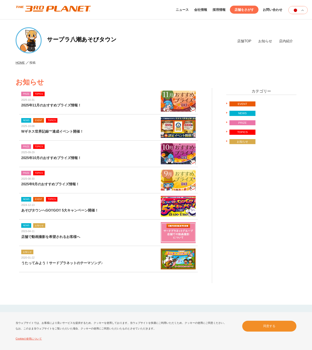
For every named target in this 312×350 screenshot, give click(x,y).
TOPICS (242, 132)
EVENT (242, 104)
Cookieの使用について (29, 338)
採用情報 (219, 9)
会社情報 (200, 9)
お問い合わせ (272, 9)
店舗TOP (244, 41)
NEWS (242, 113)
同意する (269, 326)
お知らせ (265, 41)
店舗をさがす (244, 9)
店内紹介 (286, 41)
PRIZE (242, 122)
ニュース (182, 9)
